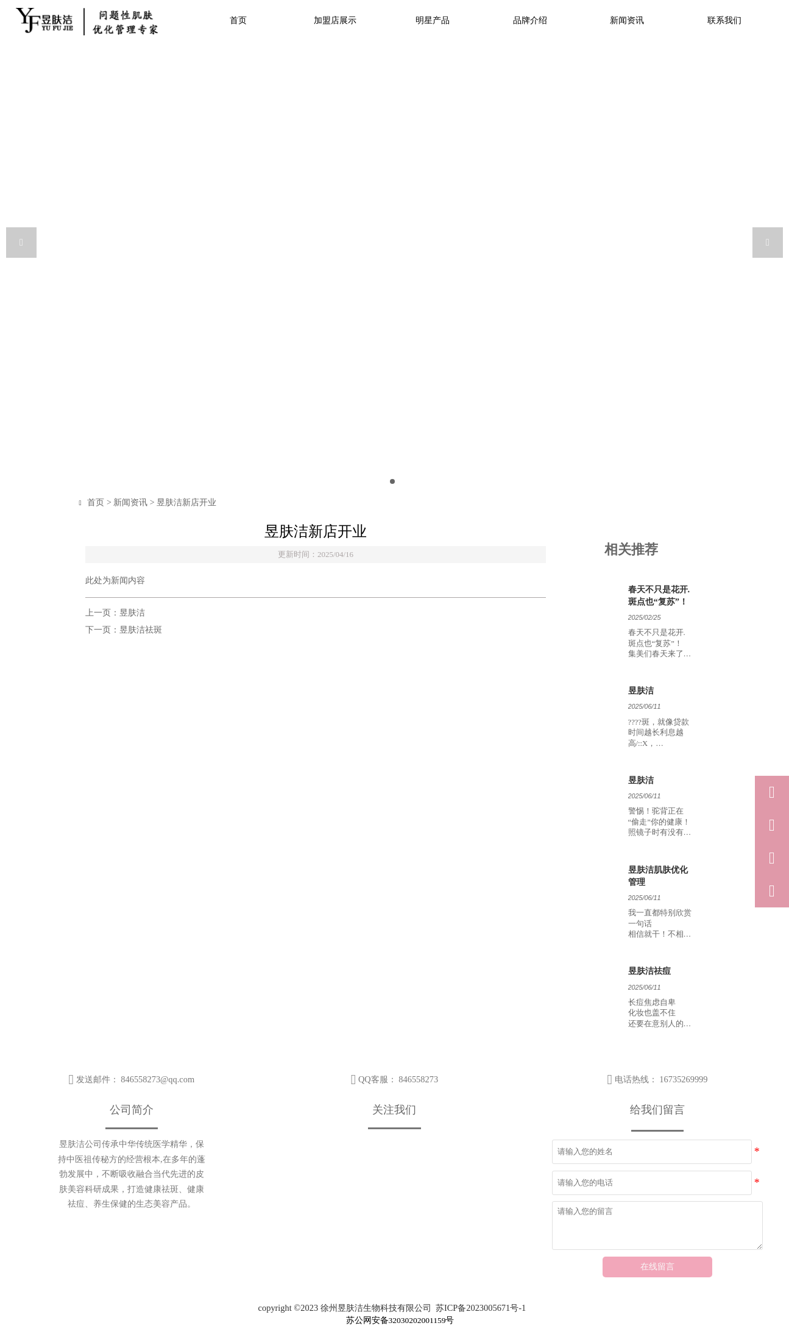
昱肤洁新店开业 (191, 502)
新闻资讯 (135, 502)
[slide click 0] (392, 481)
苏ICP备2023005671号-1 (481, 1308)
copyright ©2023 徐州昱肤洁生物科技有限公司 (344, 1308)
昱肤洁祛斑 (140, 629)
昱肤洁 (132, 612)
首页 (99, 502)
